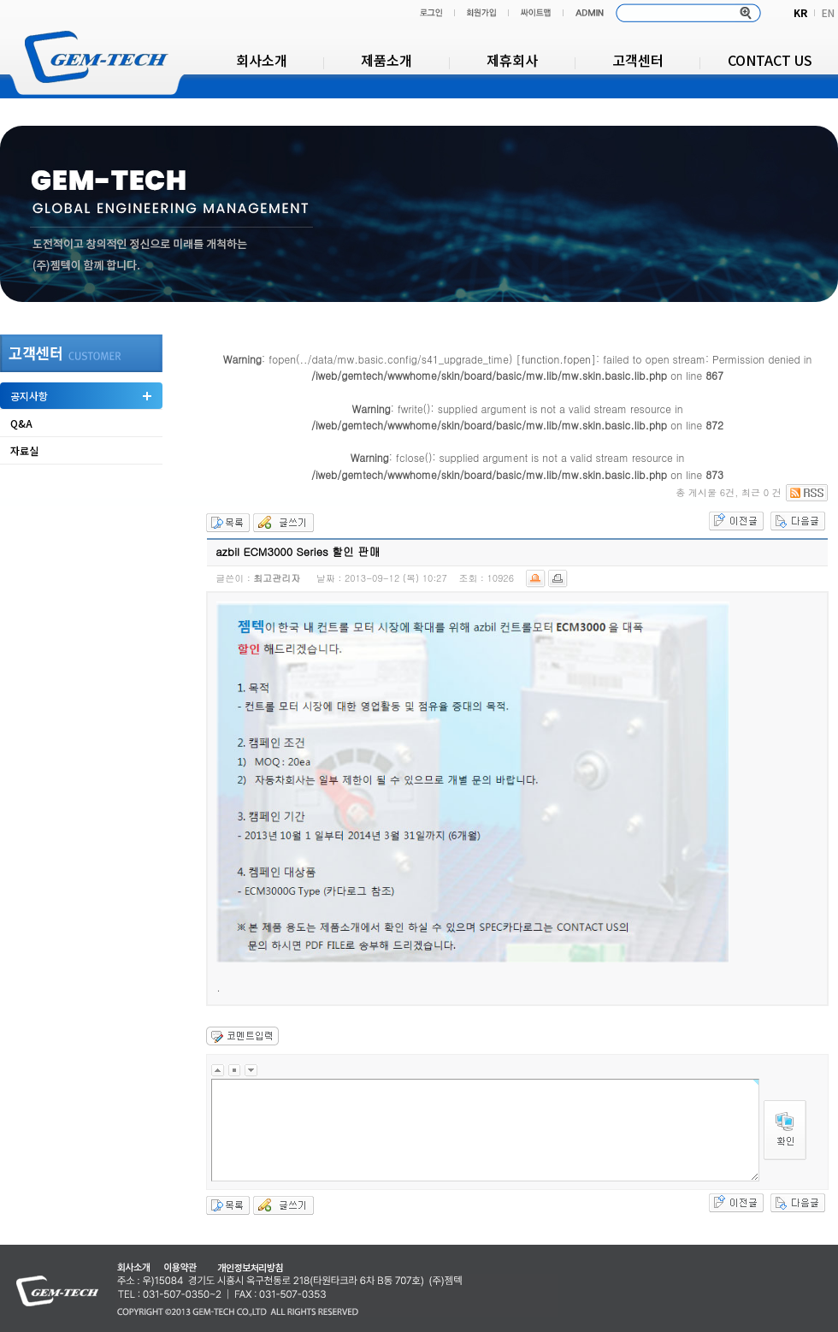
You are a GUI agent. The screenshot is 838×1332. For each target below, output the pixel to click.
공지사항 (29, 395)
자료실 (24, 450)
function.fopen (556, 359)
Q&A (21, 423)
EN (828, 12)
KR (800, 12)
